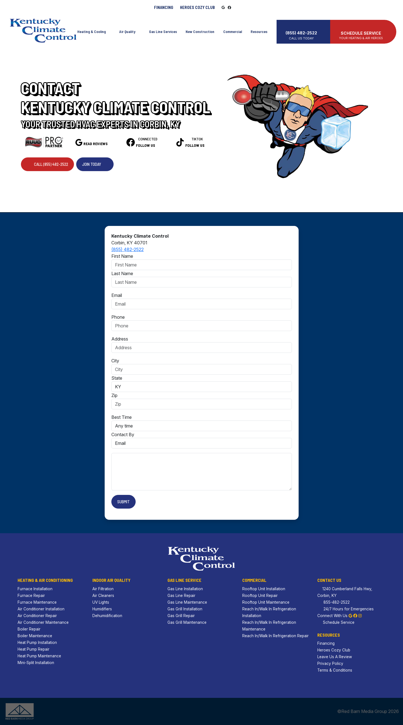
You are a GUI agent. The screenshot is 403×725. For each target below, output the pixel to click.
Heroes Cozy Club (197, 7)
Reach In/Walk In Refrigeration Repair (275, 636)
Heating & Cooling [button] (92, 29)
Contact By (122, 434)
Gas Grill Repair (181, 615)
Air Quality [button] (128, 29)
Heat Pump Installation (37, 642)
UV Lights (100, 602)
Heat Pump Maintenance (39, 656)
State (116, 378)
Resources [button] (262, 29)
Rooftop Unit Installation (263, 589)
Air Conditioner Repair (37, 615)
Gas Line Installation (185, 589)
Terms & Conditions (334, 670)
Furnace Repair (31, 595)
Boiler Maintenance (35, 636)
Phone (118, 317)
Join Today (95, 164)
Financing (163, 7)
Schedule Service (335, 622)
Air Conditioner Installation (41, 609)
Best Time (121, 417)
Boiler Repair (29, 629)
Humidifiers (102, 609)
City (115, 360)
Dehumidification (107, 615)
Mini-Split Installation (36, 662)
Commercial (233, 29)
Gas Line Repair (181, 595)
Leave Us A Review (334, 657)
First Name (122, 256)
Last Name (122, 273)
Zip (114, 395)
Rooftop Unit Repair (260, 595)
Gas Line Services (162, 29)
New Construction (200, 29)
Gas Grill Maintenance (187, 622)
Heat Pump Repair (33, 649)
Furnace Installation (35, 589)
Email (116, 295)
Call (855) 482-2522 (47, 164)
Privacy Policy (330, 663)
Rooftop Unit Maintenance (265, 602)
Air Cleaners (103, 595)
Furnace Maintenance (37, 602)
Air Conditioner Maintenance (43, 622)
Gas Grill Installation (184, 609)
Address (119, 339)
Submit (123, 501)
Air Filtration (103, 589)
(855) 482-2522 (127, 249)
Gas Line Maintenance (187, 602)
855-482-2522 (333, 602)
